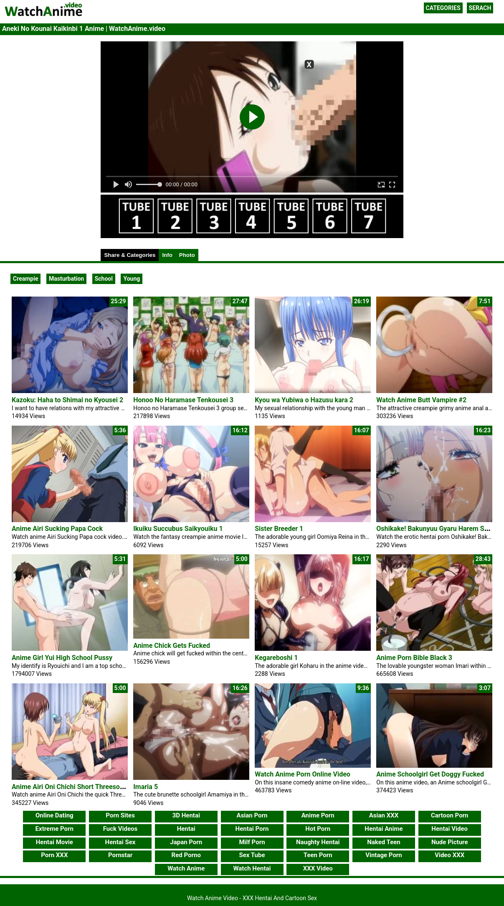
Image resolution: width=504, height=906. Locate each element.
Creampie (25, 278)
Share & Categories (129, 255)
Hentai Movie (54, 842)
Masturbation (66, 278)
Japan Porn (186, 842)
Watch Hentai (252, 868)
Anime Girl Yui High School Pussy (62, 658)
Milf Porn (252, 842)
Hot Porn (317, 828)
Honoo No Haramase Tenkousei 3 (183, 400)
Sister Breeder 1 (279, 529)
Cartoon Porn (450, 815)
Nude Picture (449, 842)
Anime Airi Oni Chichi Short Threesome (70, 787)
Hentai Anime (384, 828)
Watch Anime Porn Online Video (302, 774)
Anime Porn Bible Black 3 (414, 658)
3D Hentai (186, 815)
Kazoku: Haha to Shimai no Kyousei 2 (67, 400)
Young (131, 278)
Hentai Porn (252, 828)
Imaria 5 (145, 787)
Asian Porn (252, 815)
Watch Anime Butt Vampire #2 (421, 400)
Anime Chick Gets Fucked (171, 646)
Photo (187, 255)
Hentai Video (449, 828)
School (104, 278)
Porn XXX (54, 855)
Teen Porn (318, 855)
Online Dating (54, 815)
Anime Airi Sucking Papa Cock (57, 529)
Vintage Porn (383, 855)
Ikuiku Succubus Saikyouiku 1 (178, 529)
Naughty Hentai (318, 842)
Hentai (186, 828)
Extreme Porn (54, 828)
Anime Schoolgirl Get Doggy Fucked (430, 774)
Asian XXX (383, 815)
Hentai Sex (120, 842)
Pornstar (120, 855)
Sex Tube (252, 855)
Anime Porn (317, 815)
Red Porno (186, 855)
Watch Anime (186, 868)
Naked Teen (383, 842)
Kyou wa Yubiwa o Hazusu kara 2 (304, 400)
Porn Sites (120, 815)
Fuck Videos (120, 828)
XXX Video (318, 868)
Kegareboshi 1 (276, 658)
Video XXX (449, 855)
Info (167, 255)
